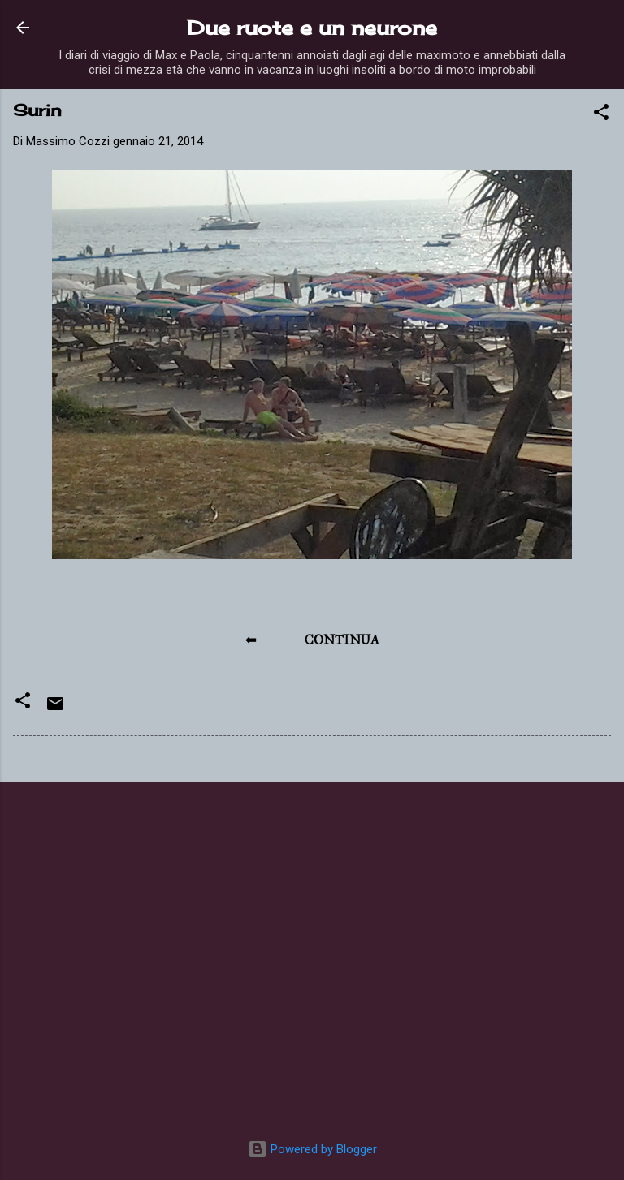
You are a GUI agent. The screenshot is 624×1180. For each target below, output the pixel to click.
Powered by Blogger (312, 1149)
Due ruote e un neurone (312, 27)
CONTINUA (342, 640)
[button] (601, 114)
